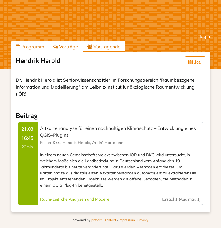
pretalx (96, 220)
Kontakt (110, 220)
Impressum (127, 220)
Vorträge (65, 47)
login (205, 36)
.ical (195, 61)
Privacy (142, 220)
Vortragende (103, 47)
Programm (30, 47)
